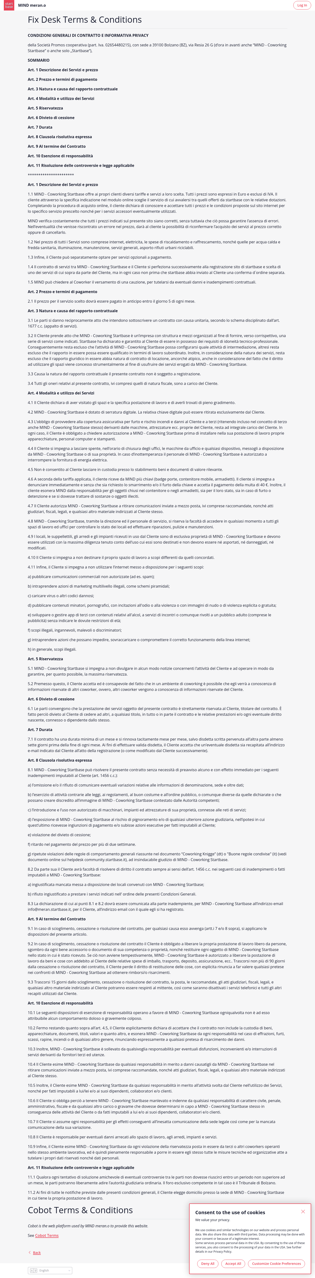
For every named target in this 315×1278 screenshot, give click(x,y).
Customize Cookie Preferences (276, 1263)
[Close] (303, 1211)
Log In (302, 5)
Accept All (233, 1263)
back (34, 1252)
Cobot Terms (46, 1235)
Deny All (207, 1263)
